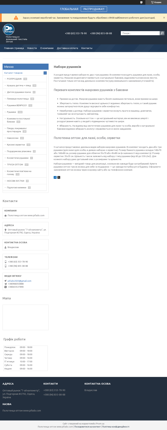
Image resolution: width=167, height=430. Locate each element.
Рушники (11, 112)
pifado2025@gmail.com (19, 281)
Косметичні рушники (17, 158)
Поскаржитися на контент (87, 427)
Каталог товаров (13, 73)
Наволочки (12, 138)
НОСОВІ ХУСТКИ (15, 181)
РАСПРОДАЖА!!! (94, 9)
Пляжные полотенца (18, 98)
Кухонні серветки (16, 144)
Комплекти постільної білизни (18, 120)
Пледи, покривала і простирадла (17, 130)
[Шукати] (162, 33)
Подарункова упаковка (19, 151)
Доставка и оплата (67, 48)
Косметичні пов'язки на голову (19, 172)
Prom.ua (100, 424)
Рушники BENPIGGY (17, 105)
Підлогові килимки (16, 187)
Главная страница (14, 48)
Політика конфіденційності (115, 427)
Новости (32, 48)
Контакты (86, 48)
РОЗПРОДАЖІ (14, 79)
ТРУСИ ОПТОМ (15, 164)
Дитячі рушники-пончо (19, 92)
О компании (47, 48)
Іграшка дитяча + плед (19, 85)
